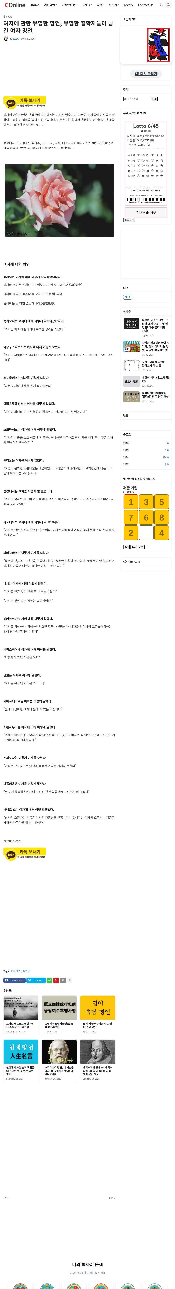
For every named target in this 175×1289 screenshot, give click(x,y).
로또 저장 (129, 219)
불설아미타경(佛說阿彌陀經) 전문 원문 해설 (155, 395)
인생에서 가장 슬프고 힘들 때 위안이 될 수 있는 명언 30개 (20, 1071)
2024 (146, 457)
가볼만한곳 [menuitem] (68, 5)
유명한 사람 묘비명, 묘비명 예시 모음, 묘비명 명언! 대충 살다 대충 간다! (155, 325)
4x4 (133, 547)
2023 (146, 464)
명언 (10, 16)
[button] (161, 5)
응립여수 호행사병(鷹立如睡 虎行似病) (59, 1025)
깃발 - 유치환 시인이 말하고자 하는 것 (153, 363)
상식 (19, 971)
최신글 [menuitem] (86, 5)
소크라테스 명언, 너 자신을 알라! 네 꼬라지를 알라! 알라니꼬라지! (59, 1071)
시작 (141, 547)
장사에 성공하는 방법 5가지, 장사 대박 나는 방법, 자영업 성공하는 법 (155, 346)
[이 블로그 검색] (136, 99)
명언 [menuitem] (99, 5)
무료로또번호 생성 (146, 212)
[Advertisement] (59, 70)
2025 (146, 450)
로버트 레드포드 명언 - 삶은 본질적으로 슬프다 (20, 1025)
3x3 (126, 547)
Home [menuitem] (35, 5)
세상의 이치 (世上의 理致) (155, 379)
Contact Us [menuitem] (145, 5)
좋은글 (26, 971)
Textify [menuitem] (128, 5)
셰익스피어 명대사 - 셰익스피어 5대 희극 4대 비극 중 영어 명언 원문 (97, 1071)
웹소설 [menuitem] (113, 5)
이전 (111, 1198)
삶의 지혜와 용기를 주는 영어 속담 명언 (97, 1025)
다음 (7, 1198)
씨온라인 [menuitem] (49, 5)
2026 (146, 443)
